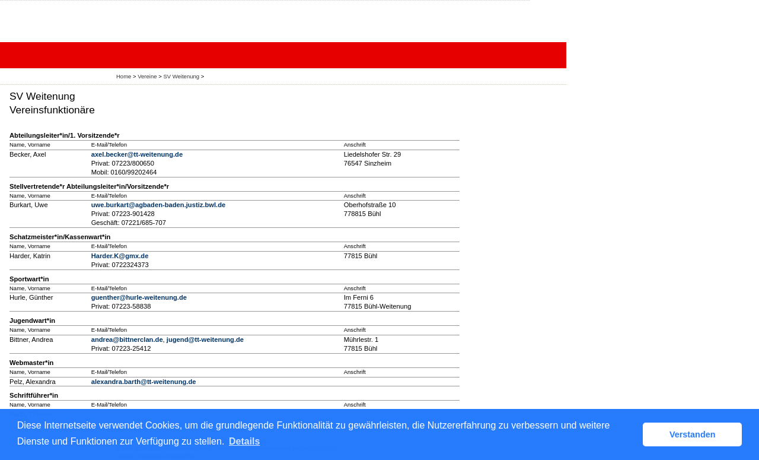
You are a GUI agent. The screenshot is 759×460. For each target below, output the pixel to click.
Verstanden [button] (692, 434)
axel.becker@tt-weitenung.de (137, 154)
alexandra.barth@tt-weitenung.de (143, 381)
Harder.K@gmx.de (120, 255)
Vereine (147, 76)
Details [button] (244, 441)
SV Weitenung (181, 76)
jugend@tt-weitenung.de (205, 339)
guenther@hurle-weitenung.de (139, 297)
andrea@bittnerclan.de (127, 339)
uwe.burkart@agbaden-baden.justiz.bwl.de (158, 204)
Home (123, 76)
